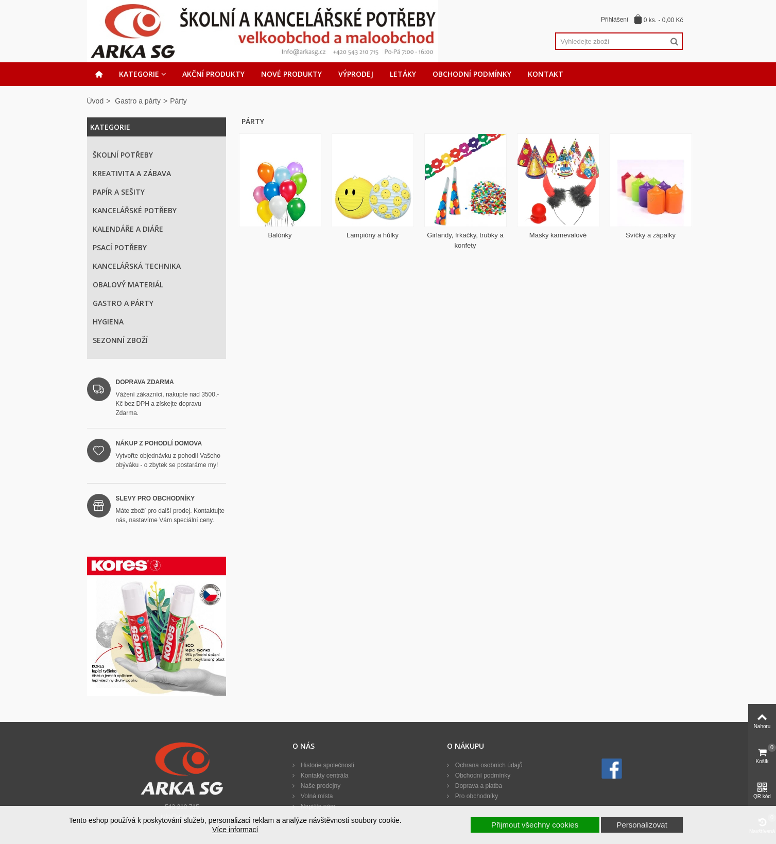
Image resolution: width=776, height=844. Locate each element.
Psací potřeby (120, 247)
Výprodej (355, 74)
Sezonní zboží (120, 340)
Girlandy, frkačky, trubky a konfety (465, 240)
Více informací (235, 829)
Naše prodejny (319, 785)
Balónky (279, 235)
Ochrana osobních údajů (487, 765)
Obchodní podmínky (472, 74)
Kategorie (139, 74)
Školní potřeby (123, 155)
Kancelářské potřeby (135, 210)
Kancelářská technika (137, 266)
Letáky (403, 74)
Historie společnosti (326, 765)
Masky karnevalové (558, 235)
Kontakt (545, 74)
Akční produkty (213, 74)
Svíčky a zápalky (651, 235)
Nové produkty (291, 74)
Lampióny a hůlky (373, 235)
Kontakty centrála (323, 775)
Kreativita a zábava (132, 173)
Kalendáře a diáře (128, 229)
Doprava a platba (477, 785)
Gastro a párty (138, 101)
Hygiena (108, 321)
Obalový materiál (128, 284)
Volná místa (316, 796)
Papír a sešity (119, 192)
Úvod (95, 101)
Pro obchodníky (475, 796)
